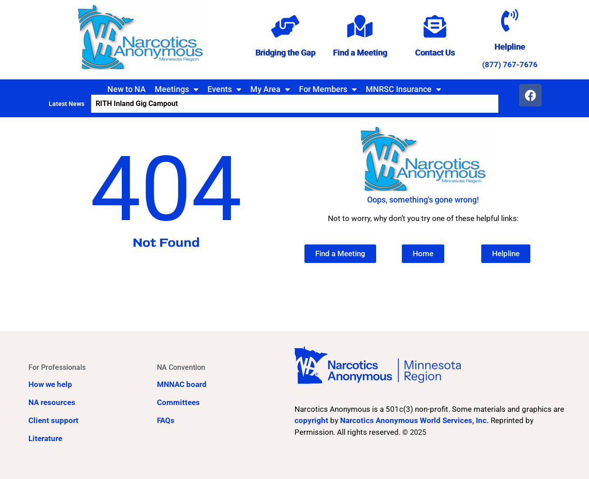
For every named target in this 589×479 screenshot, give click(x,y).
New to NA (126, 89)
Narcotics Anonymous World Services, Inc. (414, 420)
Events (224, 89)
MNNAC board (182, 384)
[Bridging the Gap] (285, 26)
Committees (178, 402)
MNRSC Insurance (403, 89)
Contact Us (435, 52)
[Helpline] (509, 20)
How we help (50, 384)
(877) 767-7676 (510, 64)
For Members (328, 89)
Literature (45, 438)
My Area (270, 89)
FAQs (166, 420)
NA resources (51, 402)
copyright (311, 420)
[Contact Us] (434, 26)
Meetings (176, 89)
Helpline (509, 46)
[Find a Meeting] (360, 26)
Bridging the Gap (285, 52)
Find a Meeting (360, 52)
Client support (53, 420)
